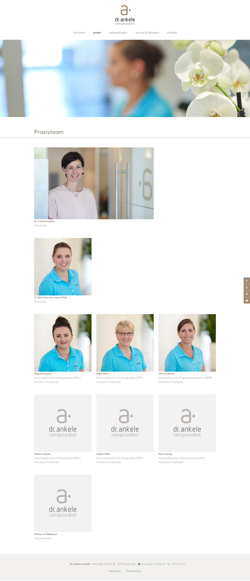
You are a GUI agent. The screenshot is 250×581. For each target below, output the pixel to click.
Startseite (79, 32)
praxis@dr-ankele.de (153, 564)
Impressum (115, 571)
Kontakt (172, 32)
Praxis (97, 32)
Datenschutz (134, 571)
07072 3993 (178, 564)
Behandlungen (118, 32)
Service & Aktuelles (147, 32)
